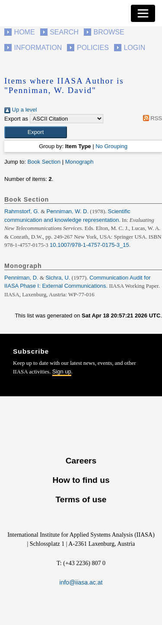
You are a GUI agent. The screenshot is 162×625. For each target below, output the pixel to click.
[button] (35, 132)
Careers (81, 460)
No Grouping (111, 146)
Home (24, 32)
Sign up (61, 371)
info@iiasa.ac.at (81, 582)
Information (38, 47)
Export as (16, 118)
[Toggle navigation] (143, 13)
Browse (108, 32)
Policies (93, 47)
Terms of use (80, 499)
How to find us (80, 480)
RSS (151, 118)
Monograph (79, 162)
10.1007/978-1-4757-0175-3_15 (89, 245)
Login (134, 47)
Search (64, 32)
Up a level (20, 109)
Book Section (43, 162)
